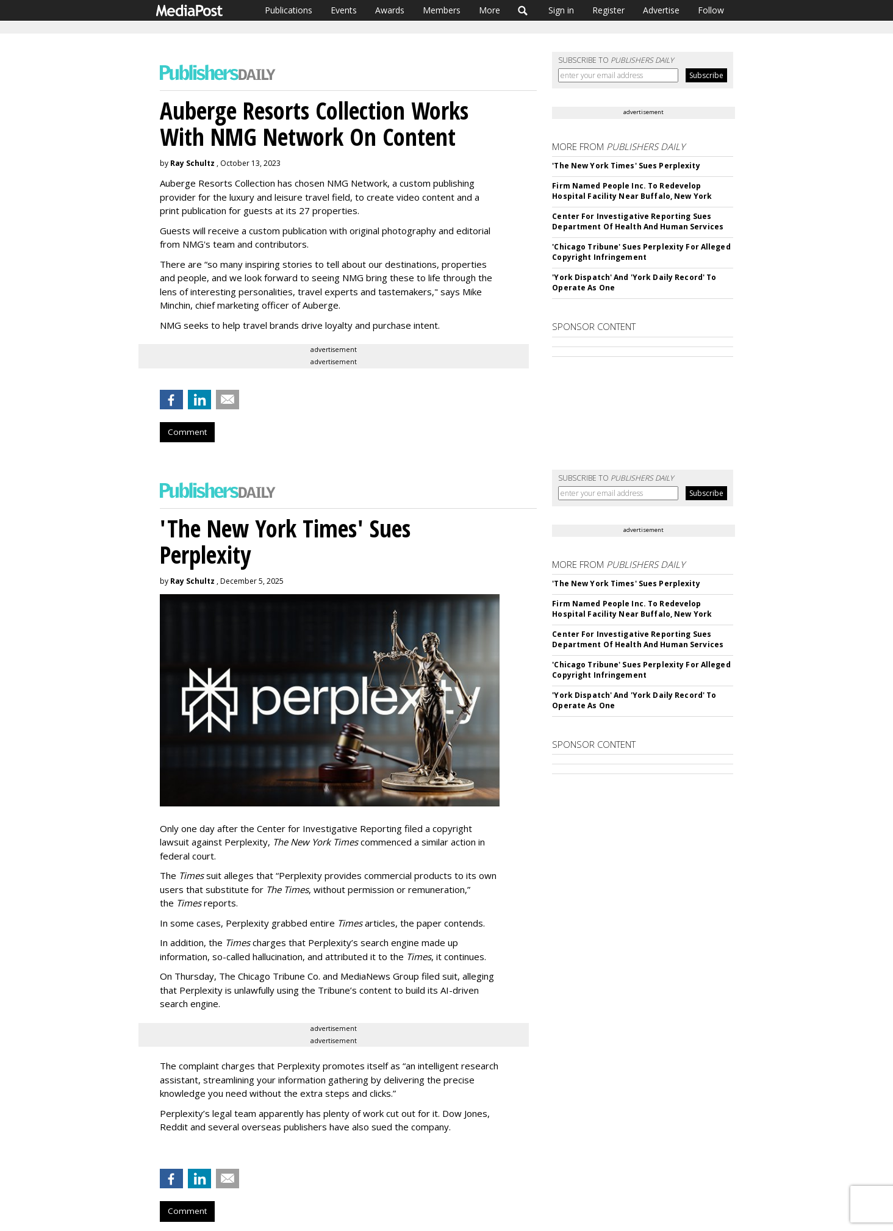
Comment (187, 431)
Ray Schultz (192, 163)
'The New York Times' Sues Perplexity (626, 165)
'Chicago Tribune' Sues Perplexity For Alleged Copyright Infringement (641, 252)
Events (344, 10)
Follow (711, 10)
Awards (389, 10)
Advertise (661, 10)
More (489, 10)
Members (442, 10)
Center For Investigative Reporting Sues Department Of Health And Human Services (637, 221)
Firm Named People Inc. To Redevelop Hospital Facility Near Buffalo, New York (632, 191)
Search (523, 10)
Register (608, 10)
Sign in (561, 10)
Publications (288, 10)
